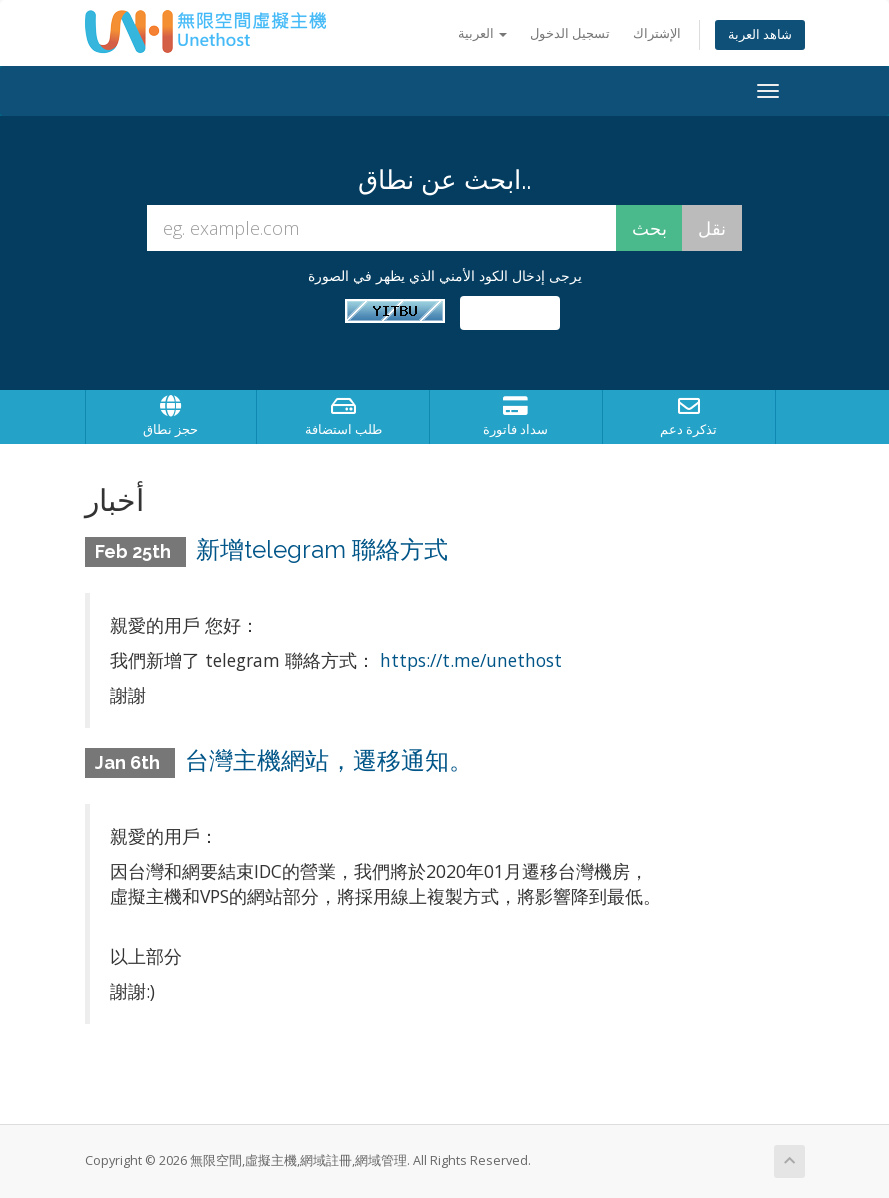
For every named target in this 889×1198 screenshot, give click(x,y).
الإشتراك (657, 33)
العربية (482, 33)
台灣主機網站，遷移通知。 (329, 760)
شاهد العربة (760, 34)
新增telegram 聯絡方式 (322, 549)
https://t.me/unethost (471, 660)
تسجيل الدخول (570, 33)
